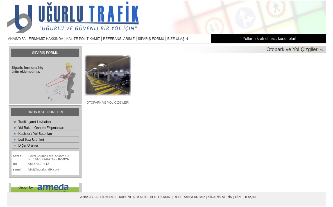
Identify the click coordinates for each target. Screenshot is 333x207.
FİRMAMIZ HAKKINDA (46, 39)
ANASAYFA (17, 39)
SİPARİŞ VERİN (220, 197)
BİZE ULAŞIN (177, 39)
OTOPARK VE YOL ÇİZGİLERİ (108, 102)
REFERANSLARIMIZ (119, 39)
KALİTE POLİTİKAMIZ (83, 39)
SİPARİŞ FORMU (151, 39)
